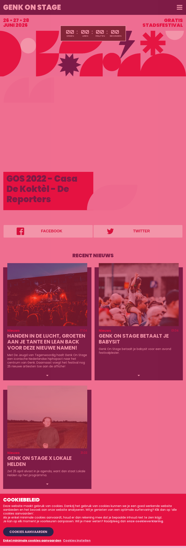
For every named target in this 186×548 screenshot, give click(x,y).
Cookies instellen (77, 540)
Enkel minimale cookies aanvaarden (32, 540)
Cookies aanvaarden (28, 532)
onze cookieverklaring (145, 521)
